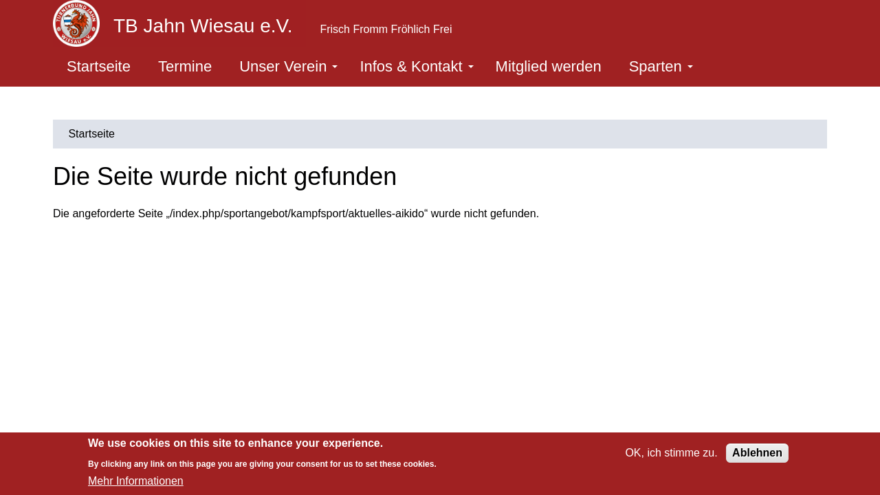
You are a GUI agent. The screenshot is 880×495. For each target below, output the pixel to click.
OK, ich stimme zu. (671, 453)
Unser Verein (288, 66)
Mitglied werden (549, 66)
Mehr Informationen (136, 481)
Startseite (99, 66)
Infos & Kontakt (416, 66)
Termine (185, 66)
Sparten (661, 66)
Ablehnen (757, 453)
